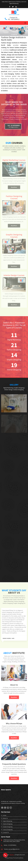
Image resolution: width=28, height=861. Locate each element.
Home (3, 815)
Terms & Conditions (19, 858)
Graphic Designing (6, 826)
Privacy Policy (9, 858)
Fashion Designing (6, 824)
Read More (14, 698)
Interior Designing (6, 829)
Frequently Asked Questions (14, 765)
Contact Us (5, 832)
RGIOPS (11, 854)
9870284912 (15, 19)
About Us (14, 686)
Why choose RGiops (14, 724)
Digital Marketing (6, 821)
